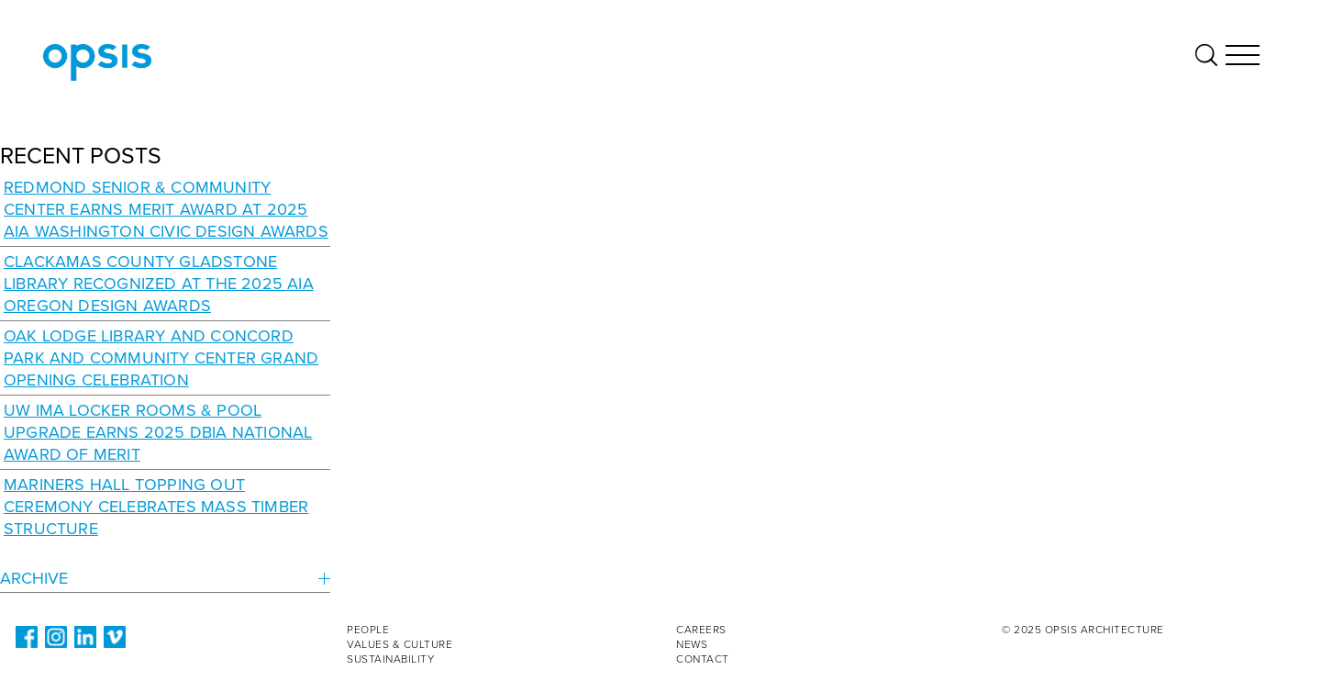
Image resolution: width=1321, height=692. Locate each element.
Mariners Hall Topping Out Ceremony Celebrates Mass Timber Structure (156, 507)
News (691, 644)
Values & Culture (399, 644)
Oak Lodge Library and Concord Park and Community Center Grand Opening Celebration (161, 358)
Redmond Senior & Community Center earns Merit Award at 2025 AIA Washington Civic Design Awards (166, 209)
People (368, 629)
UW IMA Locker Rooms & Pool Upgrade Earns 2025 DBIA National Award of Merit (158, 432)
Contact (702, 659)
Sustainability (390, 659)
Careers (701, 629)
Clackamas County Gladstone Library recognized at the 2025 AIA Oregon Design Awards (159, 284)
